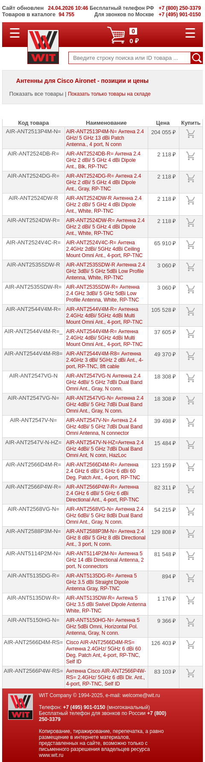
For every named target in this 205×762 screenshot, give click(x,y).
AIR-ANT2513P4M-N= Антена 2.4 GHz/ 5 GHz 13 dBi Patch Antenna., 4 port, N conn (105, 138)
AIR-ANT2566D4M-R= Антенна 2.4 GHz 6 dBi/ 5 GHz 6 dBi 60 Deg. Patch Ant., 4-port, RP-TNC (103, 471)
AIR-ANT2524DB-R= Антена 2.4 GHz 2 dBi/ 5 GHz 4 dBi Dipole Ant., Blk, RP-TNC (103, 160)
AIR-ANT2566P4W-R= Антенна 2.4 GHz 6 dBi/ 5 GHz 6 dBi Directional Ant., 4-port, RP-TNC (102, 493)
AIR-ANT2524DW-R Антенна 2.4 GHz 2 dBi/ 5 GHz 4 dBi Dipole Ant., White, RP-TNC (104, 204)
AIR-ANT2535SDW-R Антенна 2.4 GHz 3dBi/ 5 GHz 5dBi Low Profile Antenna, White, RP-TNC (105, 271)
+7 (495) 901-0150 (84, 707)
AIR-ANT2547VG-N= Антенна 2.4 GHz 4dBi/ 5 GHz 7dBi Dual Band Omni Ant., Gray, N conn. (105, 404)
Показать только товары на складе (109, 94)
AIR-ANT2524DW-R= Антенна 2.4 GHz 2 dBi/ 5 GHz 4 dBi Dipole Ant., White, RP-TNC (105, 226)
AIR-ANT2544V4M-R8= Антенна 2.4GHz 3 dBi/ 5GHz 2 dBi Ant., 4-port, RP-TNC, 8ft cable (105, 360)
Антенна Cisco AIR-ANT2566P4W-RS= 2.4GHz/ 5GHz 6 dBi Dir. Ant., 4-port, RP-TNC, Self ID (106, 677)
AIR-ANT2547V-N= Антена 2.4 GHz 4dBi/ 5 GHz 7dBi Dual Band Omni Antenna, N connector (104, 426)
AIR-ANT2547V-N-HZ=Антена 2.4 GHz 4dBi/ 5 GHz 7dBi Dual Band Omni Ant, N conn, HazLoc (105, 449)
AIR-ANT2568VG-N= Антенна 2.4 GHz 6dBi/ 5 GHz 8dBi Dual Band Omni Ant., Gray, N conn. (105, 515)
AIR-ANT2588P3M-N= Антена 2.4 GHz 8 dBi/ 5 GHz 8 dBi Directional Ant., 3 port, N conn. (106, 537)
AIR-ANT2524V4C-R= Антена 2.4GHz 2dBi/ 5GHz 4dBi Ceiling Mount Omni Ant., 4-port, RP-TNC (104, 249)
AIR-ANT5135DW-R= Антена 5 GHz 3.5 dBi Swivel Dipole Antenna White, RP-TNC (106, 604)
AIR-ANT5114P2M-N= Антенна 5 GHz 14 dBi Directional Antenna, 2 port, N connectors (105, 560)
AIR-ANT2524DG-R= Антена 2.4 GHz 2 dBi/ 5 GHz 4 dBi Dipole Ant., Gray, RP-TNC (103, 182)
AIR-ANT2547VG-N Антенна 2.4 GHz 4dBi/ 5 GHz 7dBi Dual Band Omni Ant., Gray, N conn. (104, 382)
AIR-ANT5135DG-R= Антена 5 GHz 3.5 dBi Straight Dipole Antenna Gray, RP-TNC (101, 582)
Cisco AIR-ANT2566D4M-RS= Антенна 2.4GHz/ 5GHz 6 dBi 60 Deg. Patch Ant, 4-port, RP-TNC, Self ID (103, 652)
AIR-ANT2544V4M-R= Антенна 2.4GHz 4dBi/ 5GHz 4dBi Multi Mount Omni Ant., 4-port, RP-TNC (104, 315)
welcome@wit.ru (141, 695)
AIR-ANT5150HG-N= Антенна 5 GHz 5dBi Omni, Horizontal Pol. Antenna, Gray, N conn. (103, 626)
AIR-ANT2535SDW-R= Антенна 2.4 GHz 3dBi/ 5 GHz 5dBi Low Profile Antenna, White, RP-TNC (103, 293)
